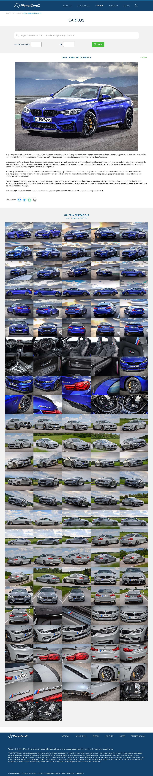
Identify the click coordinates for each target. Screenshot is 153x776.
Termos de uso (138, 736)
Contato (113, 6)
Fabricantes (83, 6)
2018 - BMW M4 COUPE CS (32, 13)
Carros (99, 6)
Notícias (67, 6)
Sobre (126, 6)
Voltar (144, 57)
